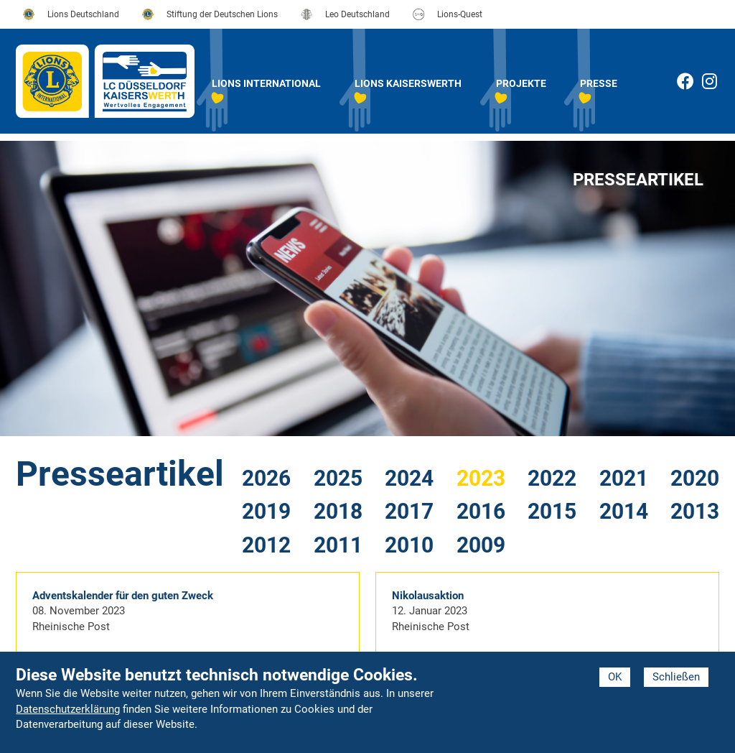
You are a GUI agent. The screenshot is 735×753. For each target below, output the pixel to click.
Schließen (676, 676)
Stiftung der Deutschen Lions (222, 14)
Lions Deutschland (83, 14)
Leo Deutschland (357, 14)
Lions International (266, 83)
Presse (598, 83)
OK (615, 676)
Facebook (685, 81)
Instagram (718, 84)
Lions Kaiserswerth (408, 83)
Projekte (521, 83)
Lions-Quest (459, 14)
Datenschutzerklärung (68, 709)
